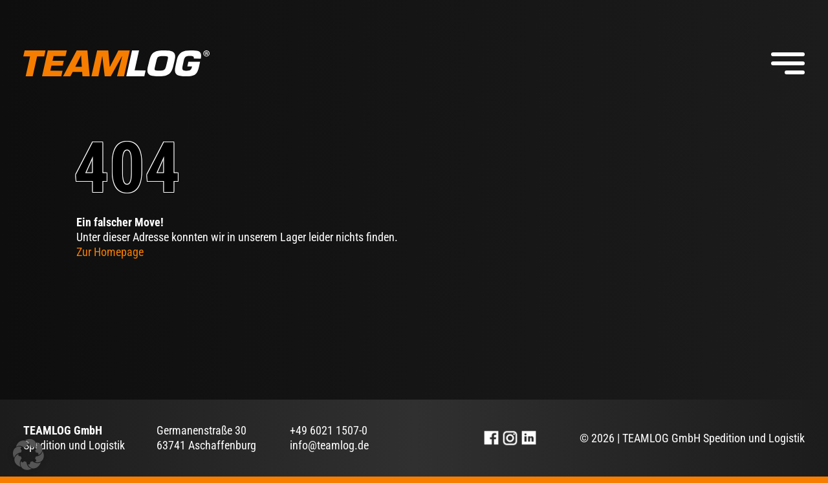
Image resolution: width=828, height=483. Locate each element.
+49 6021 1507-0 (328, 430)
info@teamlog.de (329, 445)
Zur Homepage (110, 252)
